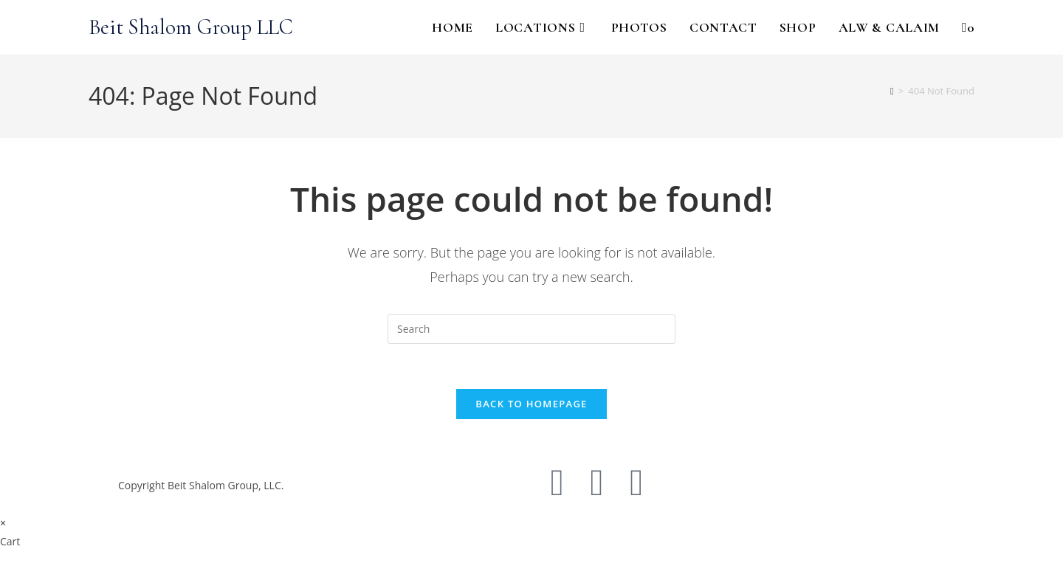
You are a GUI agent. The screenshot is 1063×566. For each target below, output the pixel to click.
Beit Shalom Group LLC (191, 27)
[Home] (892, 90)
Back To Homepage (531, 403)
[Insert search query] (531, 329)
